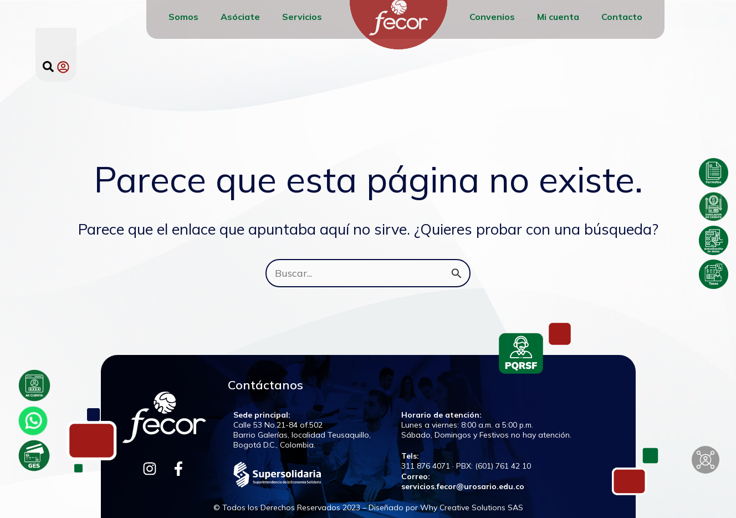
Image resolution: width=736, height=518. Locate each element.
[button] (48, 66)
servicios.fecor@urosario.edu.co (462, 486)
